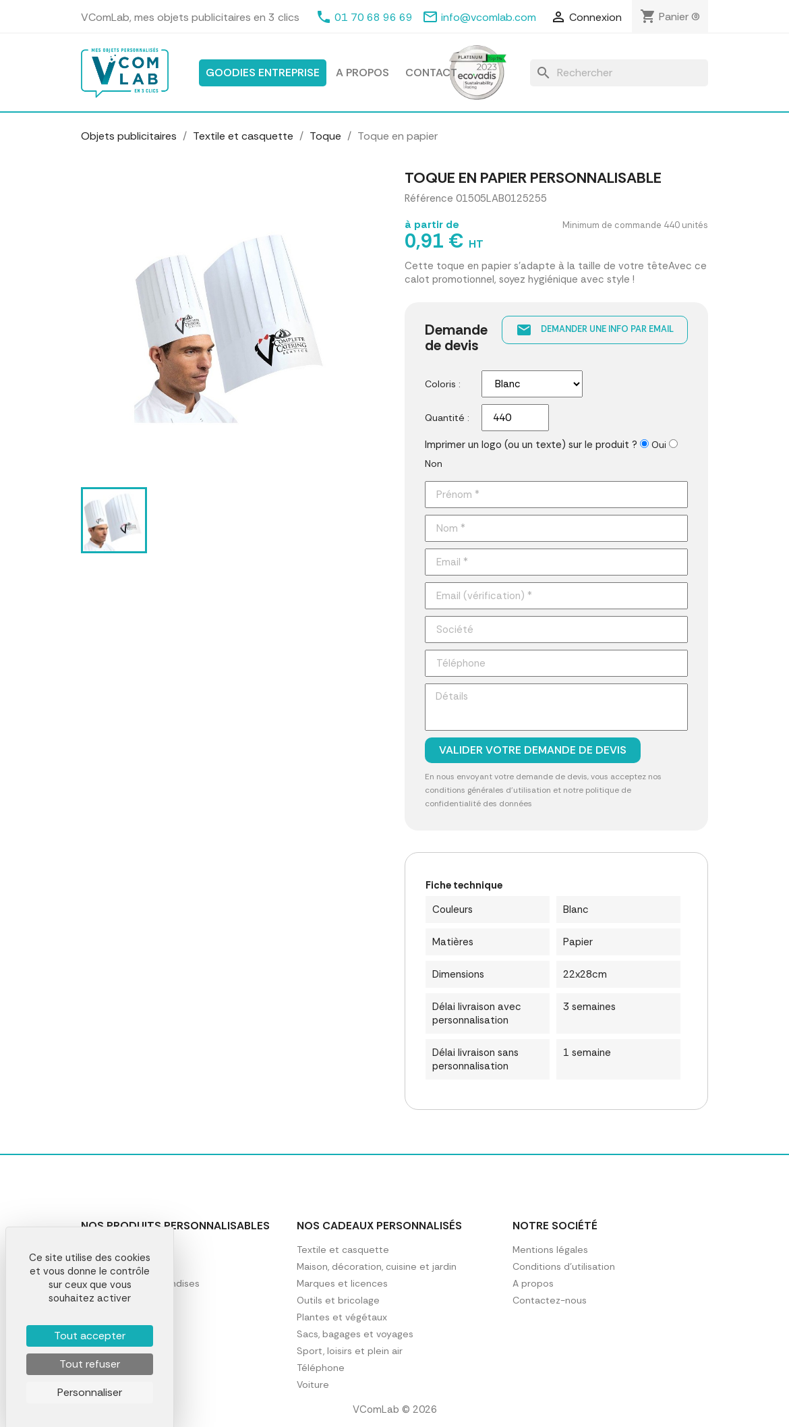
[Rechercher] (619, 72)
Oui (658, 445)
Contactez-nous (550, 1300)
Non (433, 463)
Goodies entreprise (263, 72)
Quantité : (447, 418)
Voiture (313, 1384)
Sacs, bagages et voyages (355, 1334)
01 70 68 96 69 (373, 17)
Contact (431, 72)
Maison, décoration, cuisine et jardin (377, 1266)
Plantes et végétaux (342, 1317)
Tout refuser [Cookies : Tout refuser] (89, 1364)
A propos (362, 72)
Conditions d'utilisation (564, 1266)
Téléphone (321, 1368)
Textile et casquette (343, 1249)
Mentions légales (550, 1249)
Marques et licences (342, 1283)
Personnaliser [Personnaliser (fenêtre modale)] (89, 1392)
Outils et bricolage (338, 1300)
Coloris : (443, 384)
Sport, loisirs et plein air (350, 1351)
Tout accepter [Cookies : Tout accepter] (89, 1335)
